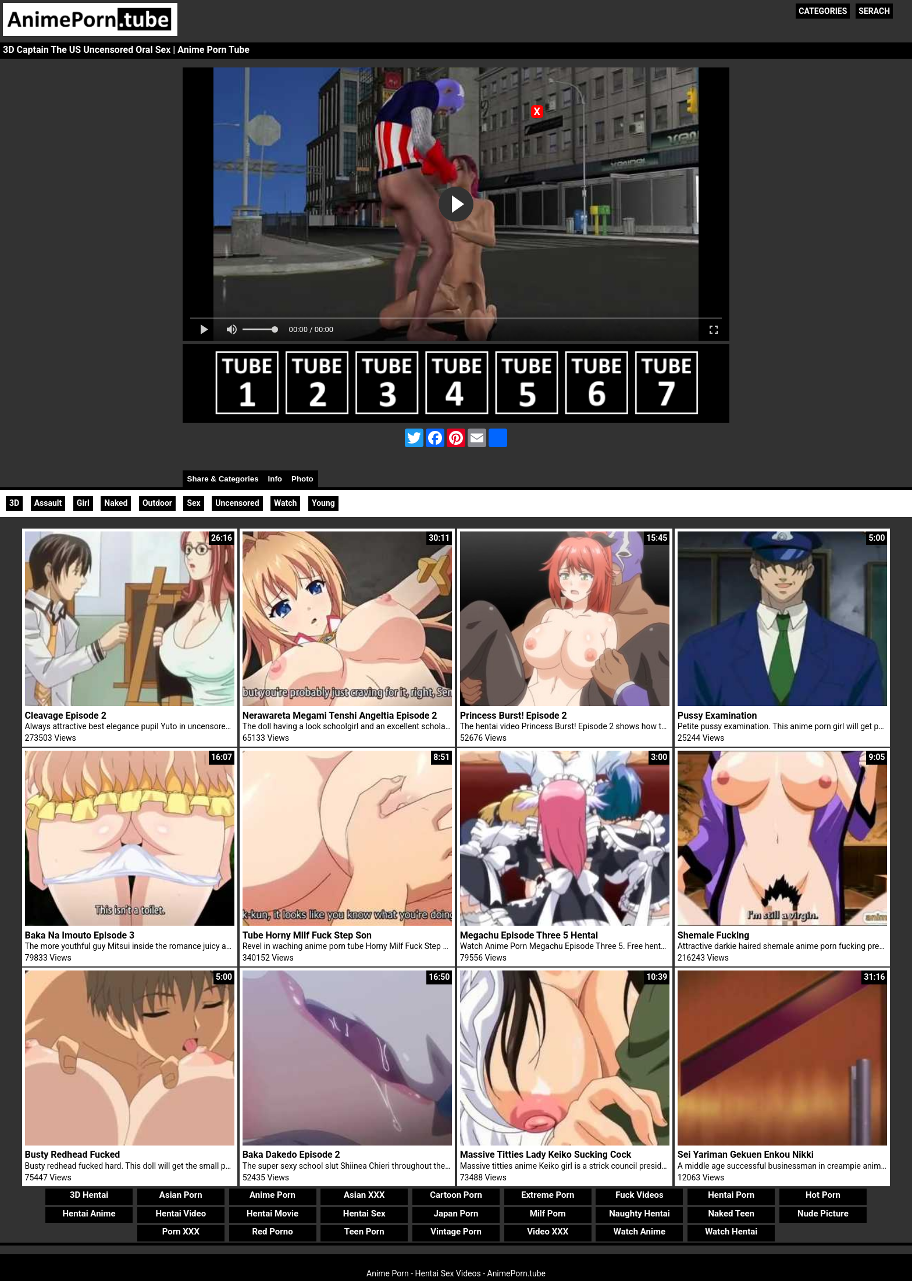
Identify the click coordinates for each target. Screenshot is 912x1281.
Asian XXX (364, 1195)
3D (14, 503)
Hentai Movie (272, 1213)
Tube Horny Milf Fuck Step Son (307, 935)
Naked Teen (731, 1213)
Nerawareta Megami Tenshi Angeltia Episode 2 (340, 715)
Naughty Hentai (639, 1213)
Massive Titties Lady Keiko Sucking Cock (546, 1154)
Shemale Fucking (714, 935)
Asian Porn (180, 1195)
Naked (115, 503)
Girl (83, 503)
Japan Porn (456, 1213)
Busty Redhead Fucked (72, 1154)
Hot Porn (823, 1195)
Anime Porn (272, 1195)
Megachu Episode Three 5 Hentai (529, 935)
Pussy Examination (717, 715)
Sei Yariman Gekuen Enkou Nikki (746, 1154)
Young (323, 503)
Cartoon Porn (456, 1195)
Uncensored (237, 503)
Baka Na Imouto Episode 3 (80, 935)
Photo (302, 478)
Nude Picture (823, 1213)
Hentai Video (180, 1213)
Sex (193, 503)
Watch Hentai (731, 1231)
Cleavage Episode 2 (65, 715)
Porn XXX (181, 1231)
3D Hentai (89, 1195)
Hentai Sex (364, 1213)
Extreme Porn (547, 1195)
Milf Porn (548, 1213)
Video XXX (547, 1231)
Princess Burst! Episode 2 (513, 715)
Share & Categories (223, 478)
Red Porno (272, 1231)
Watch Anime (639, 1231)
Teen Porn (364, 1231)
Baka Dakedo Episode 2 (291, 1154)
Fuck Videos (639, 1195)
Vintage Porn (456, 1231)
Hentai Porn (731, 1195)
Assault (48, 503)
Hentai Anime (88, 1213)
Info (275, 478)
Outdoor (157, 503)
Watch (285, 503)
